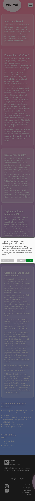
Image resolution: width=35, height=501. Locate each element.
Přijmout (29, 260)
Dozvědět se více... (7, 260)
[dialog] (17, 250)
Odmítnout (21, 260)
